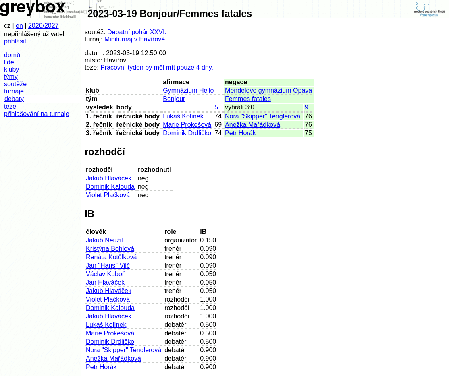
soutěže (15, 84)
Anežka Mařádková (252, 124)
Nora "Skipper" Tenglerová (262, 116)
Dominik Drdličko (187, 133)
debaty (14, 98)
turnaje (14, 91)
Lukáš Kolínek (183, 116)
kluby (11, 69)
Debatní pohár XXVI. (136, 32)
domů (12, 55)
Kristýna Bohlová (110, 248)
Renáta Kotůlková (111, 257)
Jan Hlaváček (105, 282)
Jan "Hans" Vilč (108, 265)
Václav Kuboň (106, 274)
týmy (11, 76)
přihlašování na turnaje (36, 113)
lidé (9, 62)
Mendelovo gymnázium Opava (268, 90)
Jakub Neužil (104, 240)
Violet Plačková (108, 195)
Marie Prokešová (187, 124)
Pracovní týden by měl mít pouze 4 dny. (156, 67)
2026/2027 (43, 25)
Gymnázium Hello (188, 90)
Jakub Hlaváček (108, 178)
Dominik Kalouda (110, 186)
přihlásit (15, 41)
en (19, 25)
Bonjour (174, 98)
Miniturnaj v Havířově (134, 39)
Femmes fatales (248, 98)
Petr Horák (240, 133)
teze (10, 106)
